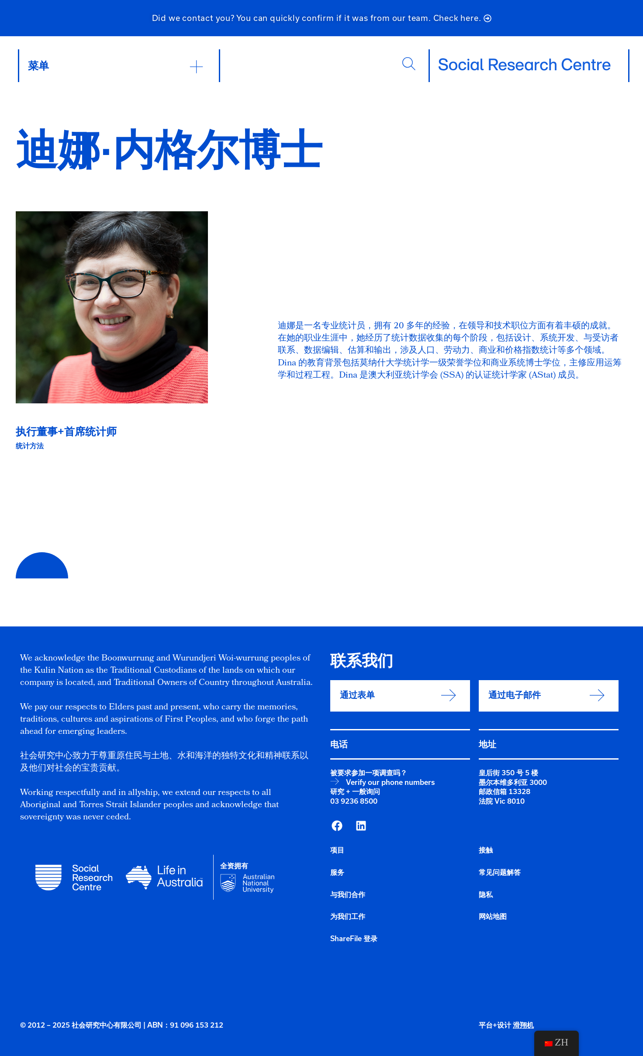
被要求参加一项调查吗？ (368, 773)
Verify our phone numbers (390, 782)
